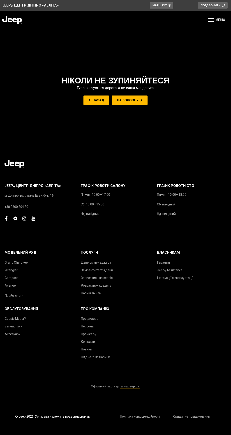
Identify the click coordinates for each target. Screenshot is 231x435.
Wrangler (11, 270)
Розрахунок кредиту (96, 285)
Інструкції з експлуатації (175, 278)
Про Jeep (88, 334)
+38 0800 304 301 (17, 207)
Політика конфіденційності (140, 416)
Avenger (11, 285)
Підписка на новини (95, 357)
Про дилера (89, 318)
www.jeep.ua (130, 386)
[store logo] (12, 20)
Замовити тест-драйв (97, 270)
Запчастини (13, 326)
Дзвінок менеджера (96, 262)
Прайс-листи (14, 295)
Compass (11, 278)
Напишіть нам (91, 293)
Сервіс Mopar (15, 318)
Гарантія (163, 262)
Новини (86, 349)
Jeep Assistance (169, 270)
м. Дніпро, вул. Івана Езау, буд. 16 (29, 195)
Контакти (88, 341)
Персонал (88, 326)
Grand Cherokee (16, 262)
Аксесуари (13, 334)
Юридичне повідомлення (191, 416)
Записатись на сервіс (97, 278)
